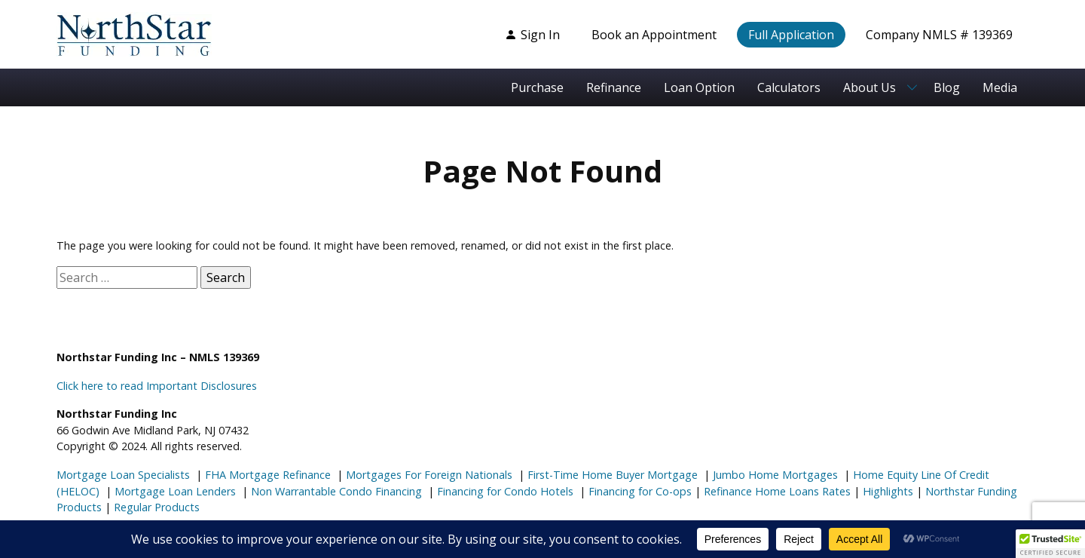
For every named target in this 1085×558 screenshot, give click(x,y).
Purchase (537, 87)
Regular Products (155, 507)
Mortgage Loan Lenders (174, 491)
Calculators (789, 87)
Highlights (888, 491)
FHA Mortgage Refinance (268, 475)
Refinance (613, 87)
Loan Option (699, 87)
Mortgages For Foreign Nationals (427, 475)
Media (1000, 87)
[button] (1050, 543)
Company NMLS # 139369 (939, 34)
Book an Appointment (654, 34)
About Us (869, 87)
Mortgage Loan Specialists (123, 475)
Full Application (791, 34)
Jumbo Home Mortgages (774, 475)
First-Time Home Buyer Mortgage (611, 475)
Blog (947, 87)
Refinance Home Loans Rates (776, 491)
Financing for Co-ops (638, 491)
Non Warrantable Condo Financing (335, 491)
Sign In (532, 35)
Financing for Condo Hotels (503, 491)
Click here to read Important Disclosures (157, 386)
